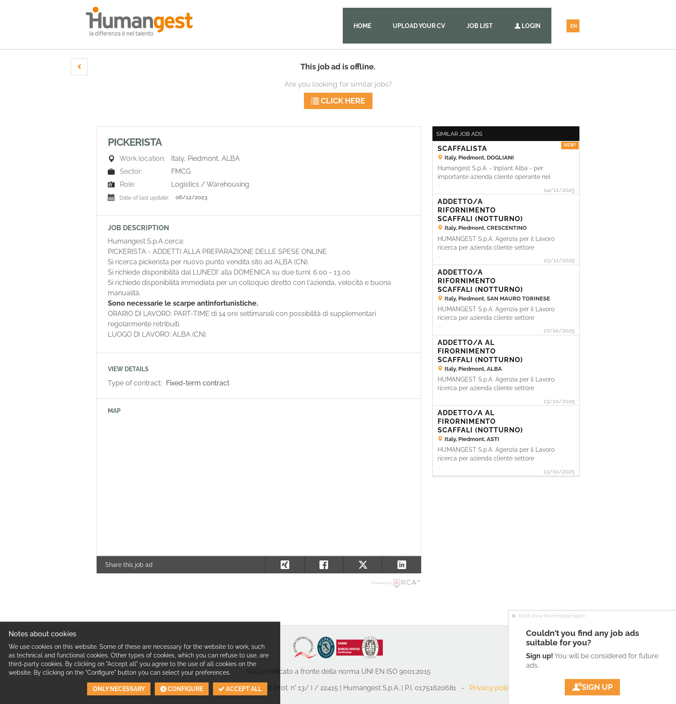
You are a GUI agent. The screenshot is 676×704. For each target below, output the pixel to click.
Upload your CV (419, 25)
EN (573, 26)
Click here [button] (338, 100)
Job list (479, 25)
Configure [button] (181, 688)
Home (362, 25)
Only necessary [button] (119, 688)
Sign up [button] (592, 686)
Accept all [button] (240, 688)
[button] (79, 66)
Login (527, 26)
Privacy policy (491, 688)
